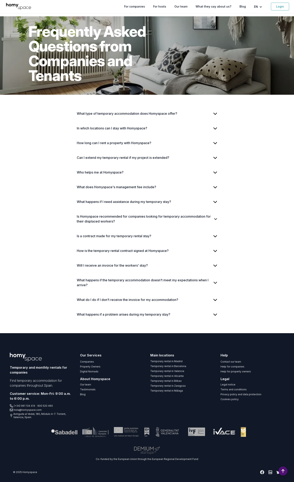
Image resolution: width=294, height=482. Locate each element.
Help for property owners (235, 371)
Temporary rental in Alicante (167, 375)
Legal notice (227, 384)
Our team (180, 6)
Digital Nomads (89, 371)
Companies (87, 361)
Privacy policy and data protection (240, 394)
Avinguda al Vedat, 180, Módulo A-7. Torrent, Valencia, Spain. (38, 415)
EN (258, 7)
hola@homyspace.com (26, 410)
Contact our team (230, 361)
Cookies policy (229, 399)
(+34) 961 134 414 (22, 405)
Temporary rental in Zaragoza (168, 385)
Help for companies (232, 366)
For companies (134, 6)
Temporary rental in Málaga (166, 390)
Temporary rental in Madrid (166, 361)
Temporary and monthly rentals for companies (38, 369)
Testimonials (88, 389)
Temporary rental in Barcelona (168, 366)
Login (280, 6)
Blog (242, 6)
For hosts (159, 6)
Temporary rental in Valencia (167, 371)
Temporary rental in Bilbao (166, 380)
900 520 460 (45, 405)
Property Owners (90, 366)
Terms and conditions (233, 389)
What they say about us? (213, 6)
